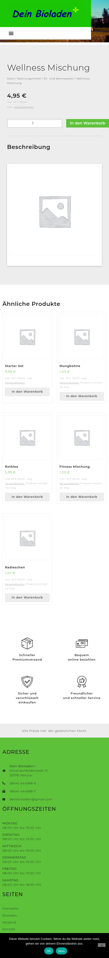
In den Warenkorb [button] (27, 391)
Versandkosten (24, 106)
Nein (61, 951)
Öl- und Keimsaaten (59, 78)
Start (10, 78)
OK (49, 951)
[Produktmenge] (34, 123)
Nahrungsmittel (29, 78)
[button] (11, 33)
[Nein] (101, 945)
